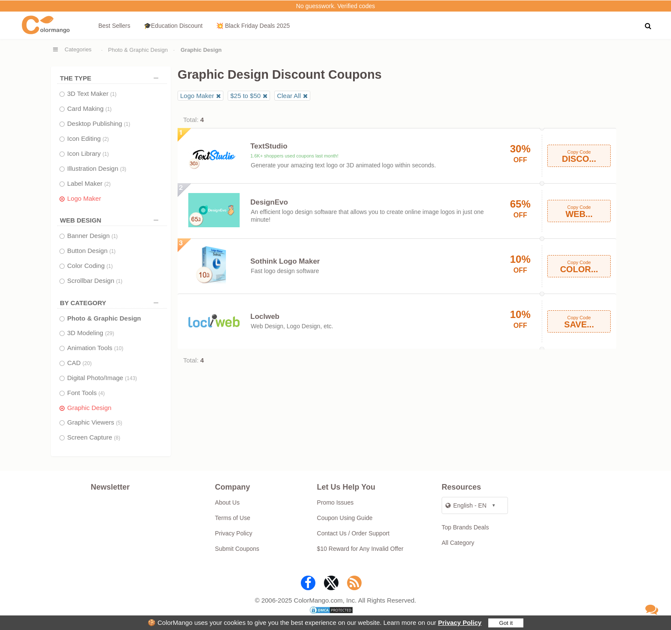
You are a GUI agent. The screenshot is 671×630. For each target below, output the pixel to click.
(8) (117, 438)
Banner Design (92, 235)
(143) (131, 378)
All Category (458, 542)
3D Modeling (90, 332)
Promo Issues (335, 502)
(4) (101, 393)
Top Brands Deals (465, 527)
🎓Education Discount (173, 25)
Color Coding (90, 265)
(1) (113, 94)
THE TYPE (111, 78)
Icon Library (88, 153)
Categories (78, 49)
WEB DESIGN (111, 220)
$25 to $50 (245, 95)
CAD (79, 362)
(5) (119, 423)
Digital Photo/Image (102, 377)
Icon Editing (88, 138)
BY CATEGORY (111, 302)
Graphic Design (89, 407)
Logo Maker (84, 198)
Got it (506, 623)
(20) (87, 363)
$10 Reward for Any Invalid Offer (360, 548)
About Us (227, 502)
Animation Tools (95, 347)
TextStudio (269, 146)
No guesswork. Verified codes (335, 6)
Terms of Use (232, 517)
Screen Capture (93, 437)
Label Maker (88, 183)
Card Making (89, 108)
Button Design (91, 250)
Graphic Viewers (94, 422)
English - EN (466, 505)
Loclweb (264, 316)
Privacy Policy (459, 622)
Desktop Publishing (98, 123)
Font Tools (86, 392)
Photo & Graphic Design (138, 50)
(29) (109, 333)
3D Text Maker (91, 93)
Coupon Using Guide (345, 517)
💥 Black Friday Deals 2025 (253, 25)
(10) (118, 348)
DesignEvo (269, 202)
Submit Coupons (237, 548)
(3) (123, 169)
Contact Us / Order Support (353, 533)
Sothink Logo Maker (285, 261)
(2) (106, 139)
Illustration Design (96, 168)
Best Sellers (114, 25)
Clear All (289, 95)
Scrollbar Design (94, 280)
